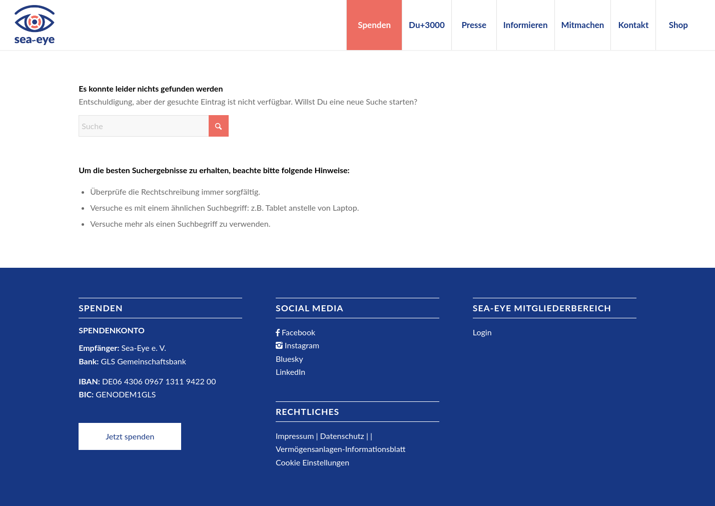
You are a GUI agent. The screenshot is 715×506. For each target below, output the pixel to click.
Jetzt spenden (130, 436)
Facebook (297, 332)
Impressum (295, 435)
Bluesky (289, 358)
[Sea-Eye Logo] (35, 25)
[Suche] (154, 126)
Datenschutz (342, 435)
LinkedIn (290, 371)
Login (482, 332)
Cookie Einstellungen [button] (312, 462)
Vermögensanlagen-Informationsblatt (340, 448)
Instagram (301, 345)
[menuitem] (374, 25)
